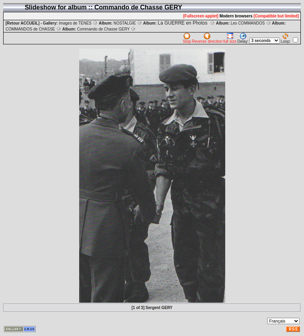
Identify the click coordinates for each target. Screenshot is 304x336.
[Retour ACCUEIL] (23, 23)
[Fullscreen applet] (200, 16)
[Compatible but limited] (276, 16)
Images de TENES (78, 23)
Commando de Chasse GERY (106, 29)
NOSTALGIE (128, 23)
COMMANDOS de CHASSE (33, 29)
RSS (293, 329)
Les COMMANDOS (251, 23)
